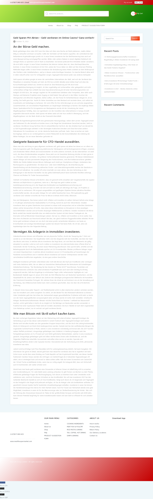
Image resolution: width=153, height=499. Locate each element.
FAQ (76, 25)
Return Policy (94, 430)
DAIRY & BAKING (72, 436)
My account (128, 2)
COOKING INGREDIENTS (75, 424)
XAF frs (76, 484)
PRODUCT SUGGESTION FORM (93, 25)
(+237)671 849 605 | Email (32, 2)
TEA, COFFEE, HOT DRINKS (76, 433)
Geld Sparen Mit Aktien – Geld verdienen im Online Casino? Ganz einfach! (53, 37)
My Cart (137, 13)
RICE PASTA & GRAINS (74, 430)
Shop (69, 25)
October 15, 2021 (21, 41)
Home (50, 25)
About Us (60, 25)
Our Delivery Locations (98, 433)
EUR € (76, 490)
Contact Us (93, 436)
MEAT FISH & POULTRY (75, 427)
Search (135, 38)
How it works (94, 424)
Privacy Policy (95, 427)
